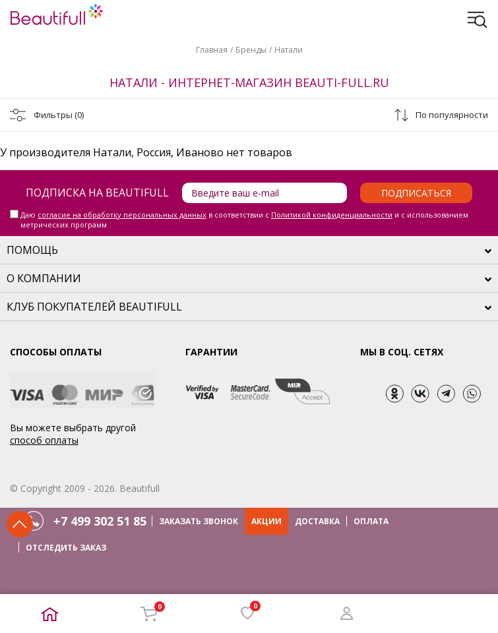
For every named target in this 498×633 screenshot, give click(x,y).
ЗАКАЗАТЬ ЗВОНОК (198, 521)
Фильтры (59, 115)
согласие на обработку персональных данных (122, 215)
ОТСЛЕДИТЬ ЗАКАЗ (66, 547)
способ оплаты (44, 440)
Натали (288, 49)
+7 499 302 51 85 (99, 521)
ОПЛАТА (371, 521)
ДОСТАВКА (317, 521)
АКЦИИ (266, 521)
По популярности (452, 115)
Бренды (250, 49)
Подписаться (416, 193)
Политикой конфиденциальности (331, 215)
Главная (212, 49)
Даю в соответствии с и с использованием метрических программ (244, 219)
